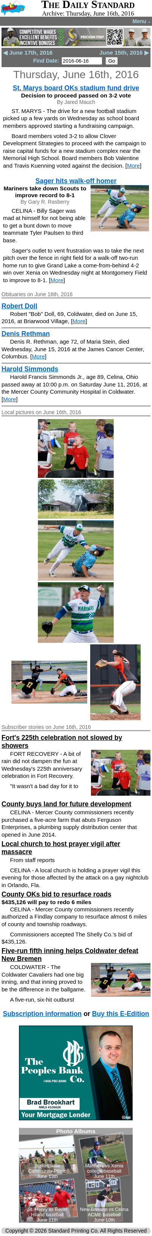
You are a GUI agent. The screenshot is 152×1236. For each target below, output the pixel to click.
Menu (141, 21)
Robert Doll (19, 306)
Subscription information (42, 1014)
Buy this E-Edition (120, 1014)
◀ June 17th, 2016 (28, 52)
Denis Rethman (26, 334)
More (133, 165)
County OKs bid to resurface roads (56, 894)
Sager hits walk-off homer (76, 181)
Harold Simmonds (30, 369)
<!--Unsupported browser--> (76, 1175)
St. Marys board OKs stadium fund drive (76, 88)
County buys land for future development (66, 804)
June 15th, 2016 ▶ (124, 52)
